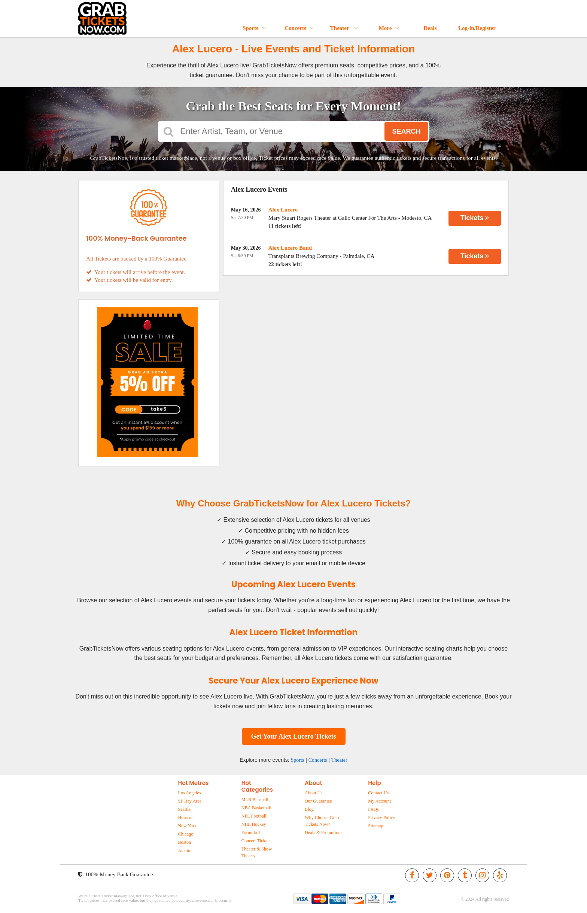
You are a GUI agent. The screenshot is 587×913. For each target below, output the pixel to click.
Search (406, 131)
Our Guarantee (318, 801)
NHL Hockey (253, 824)
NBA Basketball (256, 807)
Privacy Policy (381, 817)
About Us (313, 792)
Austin (184, 850)
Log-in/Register (477, 28)
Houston (186, 817)
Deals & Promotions (324, 832)
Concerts (299, 28)
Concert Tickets (256, 840)
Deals (430, 28)
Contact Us (378, 792)
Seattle (184, 809)
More (389, 28)
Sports (254, 28)
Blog (309, 809)
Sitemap (375, 825)
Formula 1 (251, 832)
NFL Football (254, 816)
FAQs (373, 809)
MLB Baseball (254, 799)
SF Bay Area (189, 801)
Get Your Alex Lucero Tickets (293, 736)
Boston (184, 842)
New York (187, 825)
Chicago (185, 834)
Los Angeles (189, 792)
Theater (344, 28)
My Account (379, 801)
